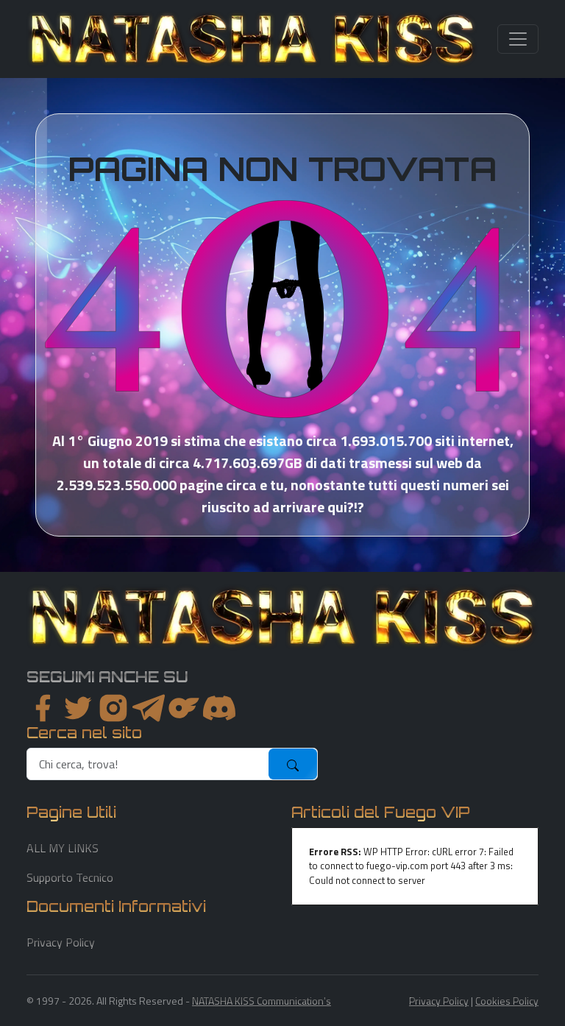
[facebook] (42, 708)
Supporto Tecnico (69, 877)
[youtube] (219, 708)
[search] (148, 764)
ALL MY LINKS (62, 848)
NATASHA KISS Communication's (261, 1000)
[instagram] (113, 708)
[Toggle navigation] (518, 39)
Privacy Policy (60, 942)
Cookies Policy (507, 1000)
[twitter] (78, 708)
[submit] (293, 764)
